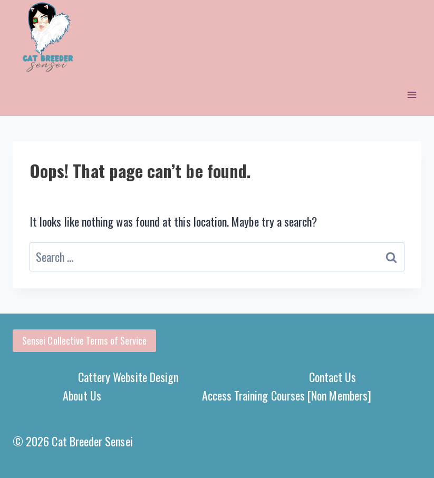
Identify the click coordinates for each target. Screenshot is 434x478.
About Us (82, 395)
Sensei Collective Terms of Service (84, 340)
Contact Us (332, 376)
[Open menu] (411, 95)
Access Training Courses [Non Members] (286, 395)
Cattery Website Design (128, 376)
